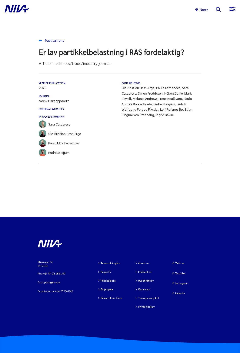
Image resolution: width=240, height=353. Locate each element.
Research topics (110, 263)
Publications (54, 40)
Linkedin (180, 293)
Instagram (181, 283)
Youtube (180, 273)
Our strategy (146, 280)
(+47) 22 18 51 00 (55, 273)
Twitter (180, 263)
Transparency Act (148, 298)
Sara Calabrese (54, 124)
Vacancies (144, 289)
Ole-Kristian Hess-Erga (60, 133)
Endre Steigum (54, 152)
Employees (107, 289)
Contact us (145, 272)
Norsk (201, 9)
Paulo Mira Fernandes (59, 143)
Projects (106, 272)
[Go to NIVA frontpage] (96, 9)
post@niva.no (52, 282)
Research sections (111, 298)
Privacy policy (146, 306)
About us (143, 263)
